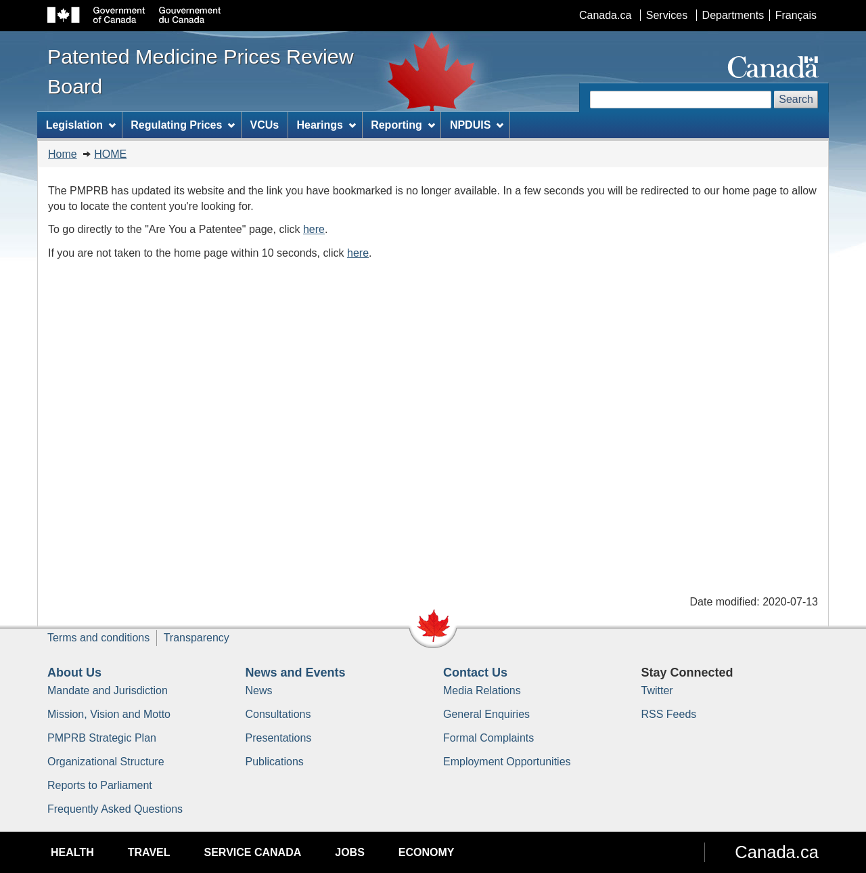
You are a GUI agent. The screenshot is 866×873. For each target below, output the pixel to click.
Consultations (278, 714)
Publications (275, 761)
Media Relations (482, 690)
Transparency (196, 637)
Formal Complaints (488, 738)
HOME (110, 154)
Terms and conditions (98, 637)
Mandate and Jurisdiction (107, 690)
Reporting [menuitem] (402, 125)
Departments (733, 15)
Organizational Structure (105, 761)
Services (666, 15)
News (259, 690)
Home (62, 154)
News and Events (296, 672)
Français (796, 15)
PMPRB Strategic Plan (101, 738)
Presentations (279, 738)
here (314, 229)
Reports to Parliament (99, 785)
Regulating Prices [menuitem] (183, 125)
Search (796, 99)
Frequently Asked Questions (115, 809)
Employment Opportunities (507, 761)
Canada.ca (605, 15)
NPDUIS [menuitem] (476, 125)
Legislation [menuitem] (81, 125)
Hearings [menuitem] (326, 125)
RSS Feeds (669, 714)
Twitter (657, 690)
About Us (74, 672)
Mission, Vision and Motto (108, 714)
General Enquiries (486, 714)
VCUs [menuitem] (264, 125)
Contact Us (475, 672)
